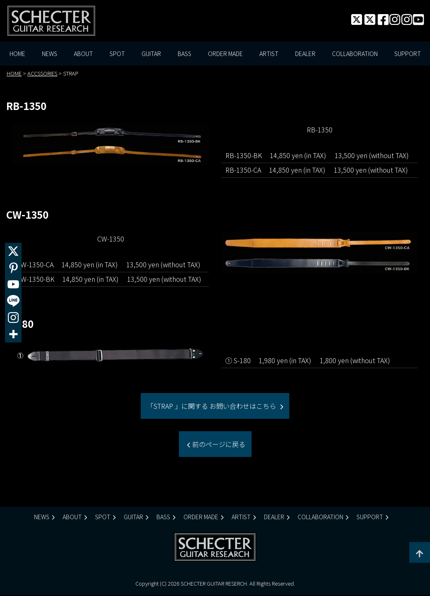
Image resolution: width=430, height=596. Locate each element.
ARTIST (269, 54)
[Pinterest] (13, 267)
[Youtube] (13, 284)
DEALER (305, 54)
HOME (17, 54)
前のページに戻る (218, 444)
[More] (13, 334)
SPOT (117, 54)
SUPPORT (407, 54)
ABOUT (83, 54)
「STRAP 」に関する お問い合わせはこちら (212, 406)
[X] (13, 251)
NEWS (49, 54)
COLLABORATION (355, 54)
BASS (184, 54)
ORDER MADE (225, 54)
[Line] (13, 301)
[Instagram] (13, 317)
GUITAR (151, 54)
